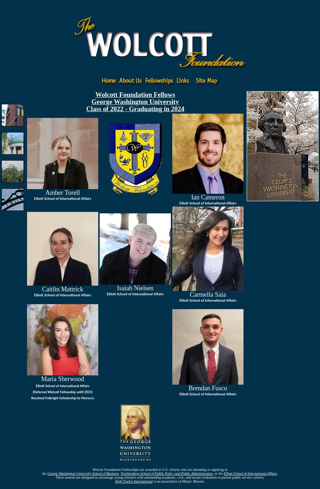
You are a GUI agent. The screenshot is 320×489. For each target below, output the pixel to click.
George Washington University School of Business (83, 473)
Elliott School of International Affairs (250, 473)
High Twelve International (133, 481)
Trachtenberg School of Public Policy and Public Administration (167, 473)
